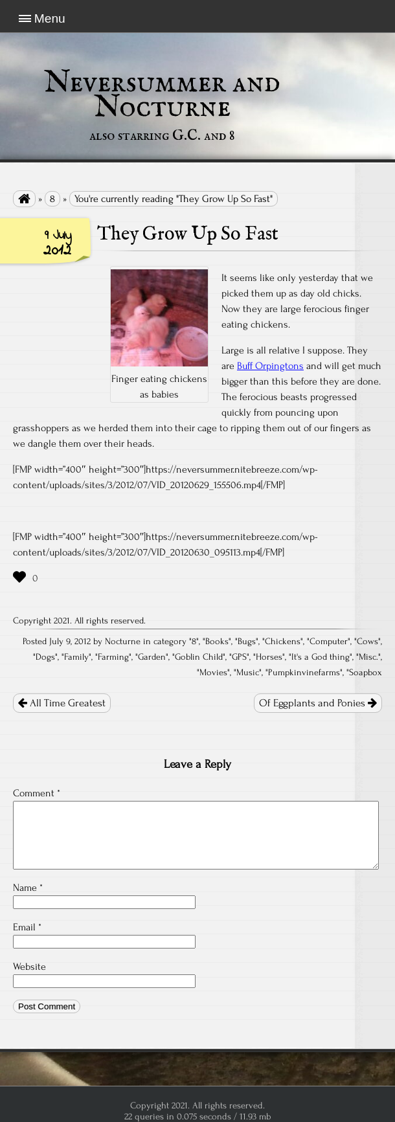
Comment (36, 793)
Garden (152, 657)
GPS (239, 657)
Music (247, 673)
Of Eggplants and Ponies (318, 703)
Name (28, 887)
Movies (213, 673)
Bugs (247, 641)
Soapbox (365, 673)
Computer (329, 641)
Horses (269, 657)
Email (27, 927)
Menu (49, 18)
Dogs (45, 657)
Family (76, 657)
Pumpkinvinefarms (304, 673)
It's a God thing (320, 657)
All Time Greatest (62, 703)
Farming (113, 657)
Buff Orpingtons (270, 366)
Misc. (368, 657)
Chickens (282, 641)
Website (29, 966)
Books (217, 641)
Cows (367, 641)
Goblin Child (199, 657)
